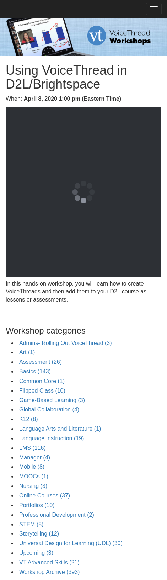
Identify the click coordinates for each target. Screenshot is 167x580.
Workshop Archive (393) (49, 572)
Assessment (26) (40, 362)
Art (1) (27, 352)
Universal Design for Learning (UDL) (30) (71, 543)
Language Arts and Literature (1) (60, 429)
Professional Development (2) (56, 515)
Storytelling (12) (39, 534)
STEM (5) (31, 524)
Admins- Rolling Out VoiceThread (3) (65, 343)
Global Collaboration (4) (49, 409)
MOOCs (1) (33, 476)
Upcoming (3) (36, 553)
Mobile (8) (31, 467)
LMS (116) (32, 448)
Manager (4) (34, 457)
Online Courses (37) (44, 496)
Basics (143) (35, 371)
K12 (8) (28, 419)
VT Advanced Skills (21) (49, 562)
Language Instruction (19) (51, 438)
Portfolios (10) (37, 505)
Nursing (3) (33, 486)
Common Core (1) (42, 381)
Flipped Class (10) (42, 391)
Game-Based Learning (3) (52, 400)
